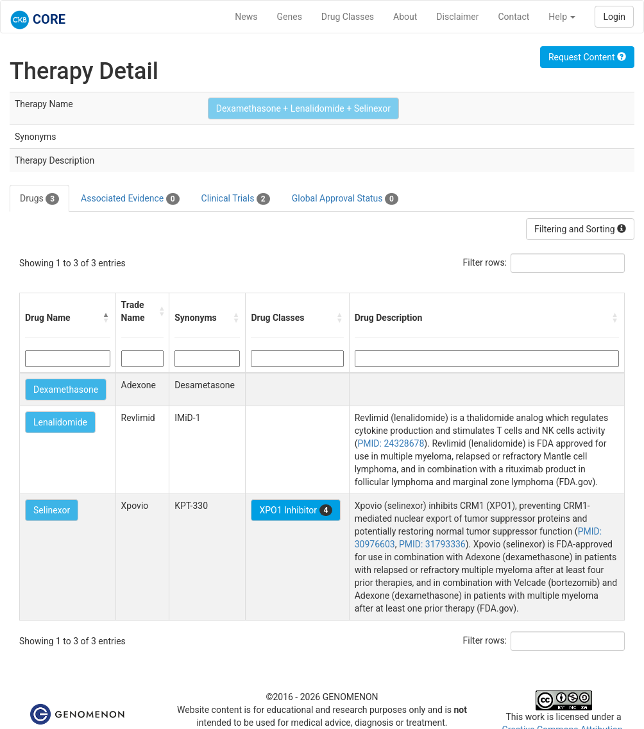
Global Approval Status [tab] (345, 199)
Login (614, 17)
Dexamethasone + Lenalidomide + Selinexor (303, 108)
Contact (513, 17)
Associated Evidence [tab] (130, 199)
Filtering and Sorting (580, 229)
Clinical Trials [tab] (235, 199)
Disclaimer (457, 17)
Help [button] (561, 17)
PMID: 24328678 (390, 443)
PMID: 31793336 (432, 544)
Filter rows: (485, 262)
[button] (106, 317)
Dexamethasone (65, 389)
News (246, 17)
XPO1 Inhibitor (295, 510)
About (405, 17)
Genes (289, 17)
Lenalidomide (60, 422)
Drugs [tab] (39, 199)
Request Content (587, 57)
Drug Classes (347, 17)
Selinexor (51, 510)
